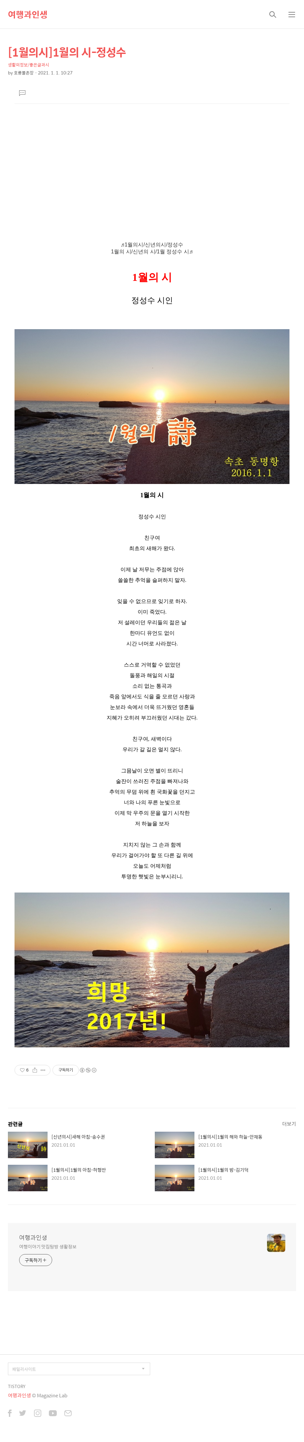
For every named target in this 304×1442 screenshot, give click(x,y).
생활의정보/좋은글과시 (28, 64)
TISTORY (16, 1386)
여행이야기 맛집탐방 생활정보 (48, 1246)
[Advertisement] (152, 166)
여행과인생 (28, 14)
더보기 (289, 1123)
